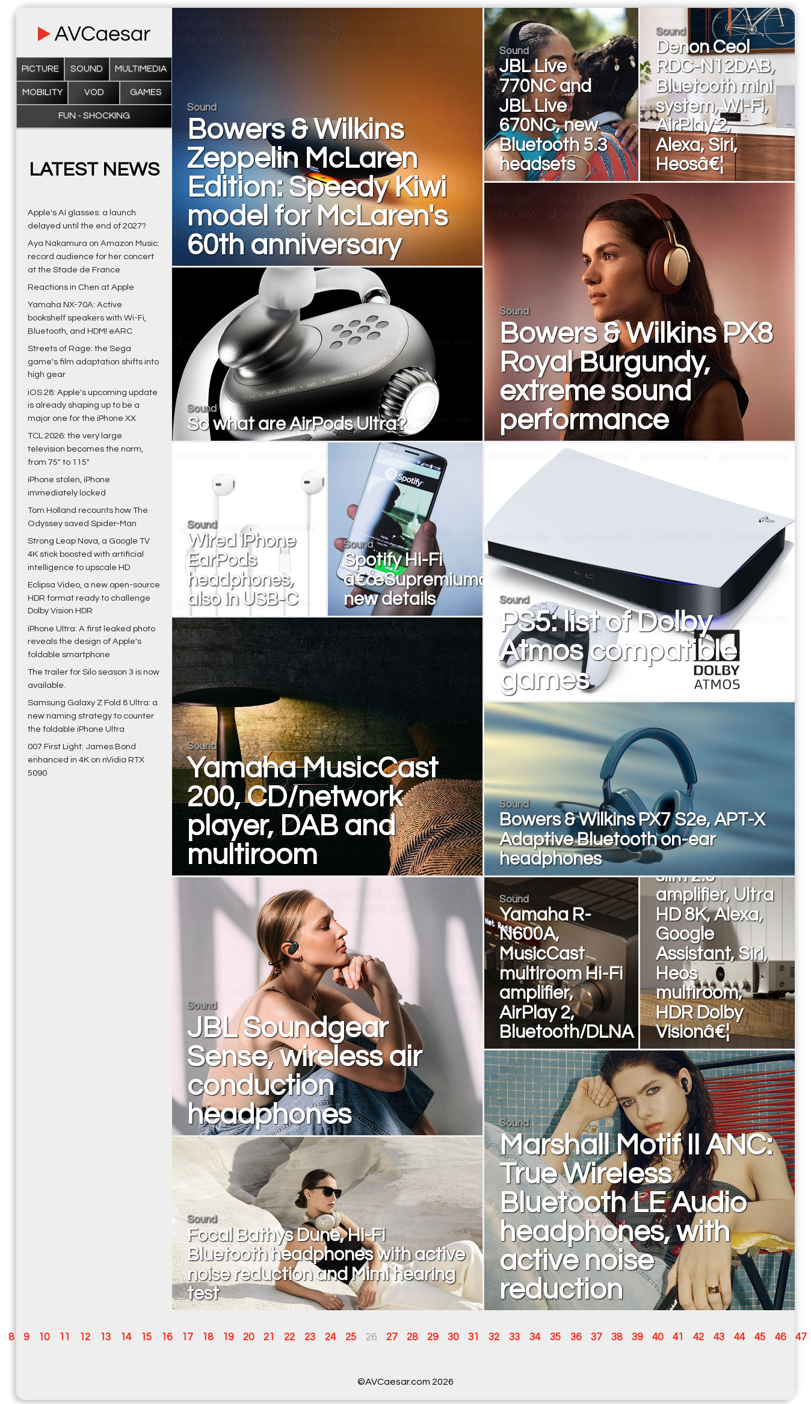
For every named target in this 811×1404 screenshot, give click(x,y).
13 (105, 1337)
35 (555, 1337)
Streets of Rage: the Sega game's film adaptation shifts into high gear (93, 361)
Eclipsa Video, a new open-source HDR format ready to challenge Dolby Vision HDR (94, 598)
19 (228, 1337)
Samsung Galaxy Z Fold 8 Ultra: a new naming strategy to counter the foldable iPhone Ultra (93, 716)
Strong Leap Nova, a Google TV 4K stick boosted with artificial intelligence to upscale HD (89, 554)
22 (289, 1337)
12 (84, 1337)
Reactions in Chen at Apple (81, 287)
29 (432, 1337)
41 (678, 1337)
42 (698, 1337)
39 (637, 1337)
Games (146, 92)
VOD (94, 92)
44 (739, 1337)
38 (616, 1337)
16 (166, 1337)
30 (453, 1337)
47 (800, 1337)
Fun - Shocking (94, 115)
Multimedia (141, 68)
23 (309, 1337)
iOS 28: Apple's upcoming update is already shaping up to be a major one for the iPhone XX (93, 405)
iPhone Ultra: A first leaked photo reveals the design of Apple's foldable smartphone (91, 642)
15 (146, 1337)
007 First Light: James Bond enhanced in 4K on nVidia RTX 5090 (86, 759)
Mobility (42, 92)
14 (125, 1337)
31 (473, 1337)
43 (719, 1337)
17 (187, 1337)
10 (44, 1337)
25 (350, 1337)
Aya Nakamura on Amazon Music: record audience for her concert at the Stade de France (93, 256)
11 (64, 1337)
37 (596, 1337)
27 (391, 1337)
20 (248, 1337)
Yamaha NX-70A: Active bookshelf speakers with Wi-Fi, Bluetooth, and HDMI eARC (87, 318)
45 (759, 1337)
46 (780, 1337)
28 (412, 1337)
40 (657, 1337)
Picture (40, 68)
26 (371, 1337)
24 (330, 1337)
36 (575, 1337)
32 (494, 1337)
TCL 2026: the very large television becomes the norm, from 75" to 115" (85, 449)
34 (534, 1337)
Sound (86, 68)
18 (207, 1337)
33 (514, 1337)
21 (269, 1337)
